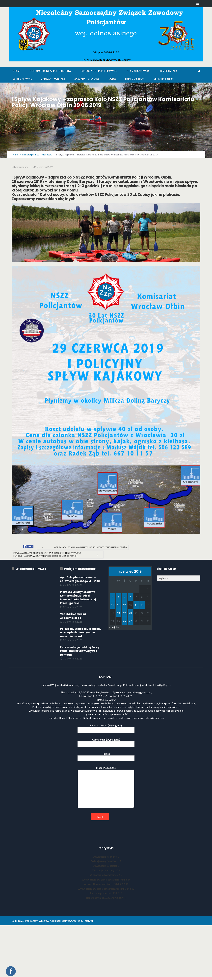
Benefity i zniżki (164, 79)
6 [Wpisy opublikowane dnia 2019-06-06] (130, 597)
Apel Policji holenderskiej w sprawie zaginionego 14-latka (80, 579)
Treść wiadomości (106, 787)
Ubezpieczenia (168, 71)
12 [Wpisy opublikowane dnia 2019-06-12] (124, 605)
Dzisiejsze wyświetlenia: (105, 861)
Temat (106, 756)
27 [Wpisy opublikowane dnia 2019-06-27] (130, 620)
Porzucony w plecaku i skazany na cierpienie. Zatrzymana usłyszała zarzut (80, 632)
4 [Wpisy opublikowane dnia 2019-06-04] (118, 597)
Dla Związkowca (138, 71)
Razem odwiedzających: (100, 897)
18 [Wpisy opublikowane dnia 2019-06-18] (118, 612)
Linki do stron (134, 79)
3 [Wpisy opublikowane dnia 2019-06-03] (112, 597)
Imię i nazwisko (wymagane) (106, 728)
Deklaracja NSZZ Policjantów (50, 71)
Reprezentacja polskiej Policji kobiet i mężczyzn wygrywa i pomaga (79, 651)
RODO (112, 79)
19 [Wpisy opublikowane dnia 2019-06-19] (124, 612)
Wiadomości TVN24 (31, 569)
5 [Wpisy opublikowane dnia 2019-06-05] (124, 597)
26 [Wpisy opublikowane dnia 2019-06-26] (124, 620)
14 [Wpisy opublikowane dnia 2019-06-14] (136, 605)
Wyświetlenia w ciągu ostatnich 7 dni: (104, 879)
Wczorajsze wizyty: (103, 870)
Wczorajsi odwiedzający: (104, 874)
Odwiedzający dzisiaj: (105, 865)
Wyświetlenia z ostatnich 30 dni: (103, 884)
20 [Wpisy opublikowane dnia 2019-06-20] (130, 612)
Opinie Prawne (22, 79)
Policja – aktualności (80, 569)
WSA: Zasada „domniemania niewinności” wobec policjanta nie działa (90, 547)
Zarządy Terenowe (86, 79)
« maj (112, 627)
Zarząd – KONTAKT (53, 79)
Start (17, 71)
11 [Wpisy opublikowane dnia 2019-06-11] (118, 605)
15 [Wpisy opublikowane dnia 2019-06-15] (142, 605)
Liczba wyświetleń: (101, 893)
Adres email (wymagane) (106, 742)
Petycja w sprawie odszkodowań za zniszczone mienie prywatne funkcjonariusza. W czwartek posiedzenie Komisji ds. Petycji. (47, 554)
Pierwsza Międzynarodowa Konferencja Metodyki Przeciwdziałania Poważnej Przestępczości (78, 597)
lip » (118, 627)
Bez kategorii (21, 166)
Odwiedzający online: (105, 856)
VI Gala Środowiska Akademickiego (73, 616)
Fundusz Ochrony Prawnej (99, 71)
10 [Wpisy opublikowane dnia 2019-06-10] (112, 605)
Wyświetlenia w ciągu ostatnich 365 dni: (101, 888)
